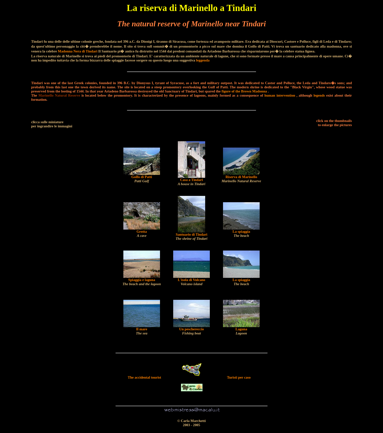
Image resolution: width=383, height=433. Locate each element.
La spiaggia (241, 234)
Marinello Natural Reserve (59, 95)
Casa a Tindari (191, 182)
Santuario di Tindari (191, 236)
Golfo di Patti (141, 179)
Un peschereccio (191, 331)
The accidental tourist (144, 377)
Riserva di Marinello (241, 179)
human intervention (280, 95)
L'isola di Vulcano (191, 282)
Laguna (241, 331)
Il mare (142, 331)
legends (319, 95)
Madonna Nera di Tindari (77, 51)
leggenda (203, 60)
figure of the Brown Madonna (244, 91)
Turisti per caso (239, 377)
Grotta (142, 234)
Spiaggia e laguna (141, 282)
